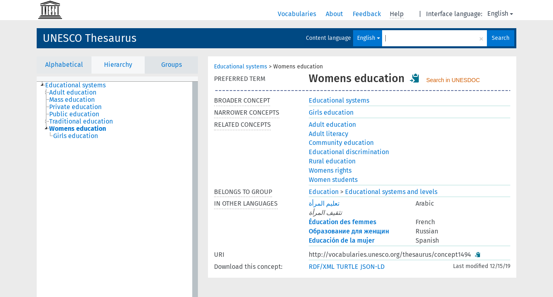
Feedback (368, 14)
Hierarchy (118, 64)
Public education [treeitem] (74, 114)
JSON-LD (372, 266)
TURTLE (347, 266)
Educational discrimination (349, 152)
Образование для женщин (349, 231)
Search (500, 38)
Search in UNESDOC (453, 80)
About (335, 14)
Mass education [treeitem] (72, 99)
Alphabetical (64, 64)
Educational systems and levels (391, 192)
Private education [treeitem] (75, 107)
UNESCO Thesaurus (90, 38)
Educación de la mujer (341, 240)
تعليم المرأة (324, 203)
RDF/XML (322, 266)
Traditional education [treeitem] (81, 121)
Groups (171, 64)
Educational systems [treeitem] (75, 85)
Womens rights (330, 170)
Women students (333, 180)
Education (324, 192)
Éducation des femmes (342, 222)
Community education (341, 142)
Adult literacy (328, 134)
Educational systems (240, 66)
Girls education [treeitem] (75, 136)
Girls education (331, 112)
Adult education (332, 124)
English (500, 13)
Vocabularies (298, 14)
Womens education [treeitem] (77, 128)
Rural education (332, 161)
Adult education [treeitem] (72, 92)
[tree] (117, 189)
